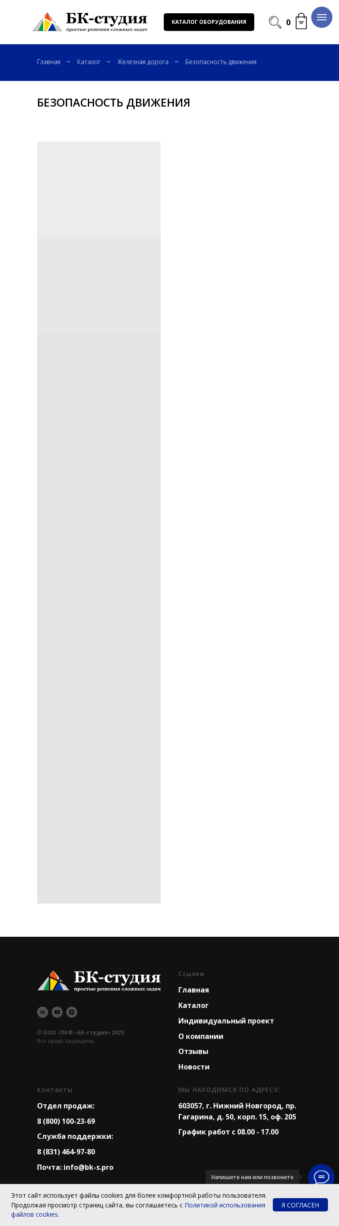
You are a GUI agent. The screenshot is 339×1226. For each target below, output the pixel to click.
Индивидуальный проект (226, 1021)
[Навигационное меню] (322, 17)
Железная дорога (143, 61)
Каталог (89, 61)
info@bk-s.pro (88, 1167)
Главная (48, 61)
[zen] (71, 1012)
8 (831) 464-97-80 (66, 1152)
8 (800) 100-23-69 (66, 1121)
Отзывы (193, 1051)
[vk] (42, 1012)
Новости (194, 1067)
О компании (200, 1036)
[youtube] (57, 1012)
